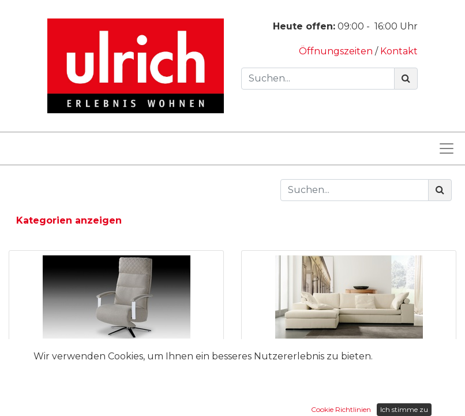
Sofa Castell (349, 353)
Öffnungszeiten (337, 51)
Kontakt (399, 51)
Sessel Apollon (116, 353)
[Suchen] (406, 79)
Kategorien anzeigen (69, 220)
